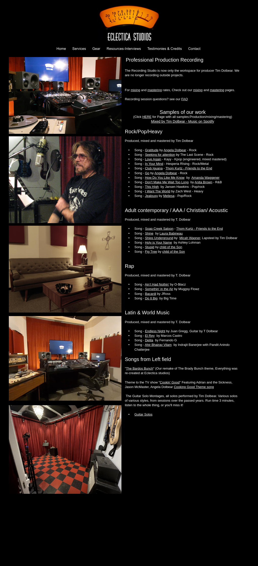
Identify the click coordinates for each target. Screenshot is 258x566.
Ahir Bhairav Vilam (158, 345)
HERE (146, 117)
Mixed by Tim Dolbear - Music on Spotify (182, 121)
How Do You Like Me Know (164, 177)
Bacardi (150, 294)
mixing (135, 90)
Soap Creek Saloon (159, 228)
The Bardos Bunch (139, 368)
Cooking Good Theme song (194, 387)
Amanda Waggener (205, 177)
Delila (149, 340)
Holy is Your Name (158, 242)
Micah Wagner (189, 238)
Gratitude (151, 150)
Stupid (149, 247)
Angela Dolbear (175, 150)
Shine (149, 233)
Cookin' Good (169, 382)
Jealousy (151, 196)
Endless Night (155, 331)
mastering (154, 90)
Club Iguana (154, 168)
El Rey (149, 336)
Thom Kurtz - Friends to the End (189, 168)
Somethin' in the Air (159, 289)
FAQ (184, 99)
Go (147, 173)
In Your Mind (154, 164)
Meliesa (169, 196)
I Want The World (157, 191)
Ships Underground (159, 238)
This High (152, 187)
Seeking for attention (160, 155)
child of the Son (170, 247)
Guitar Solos (144, 414)
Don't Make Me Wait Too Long (166, 182)
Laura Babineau (171, 233)
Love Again (153, 159)
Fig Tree (151, 251)
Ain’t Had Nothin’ (157, 284)
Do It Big (151, 298)
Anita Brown (203, 182)
